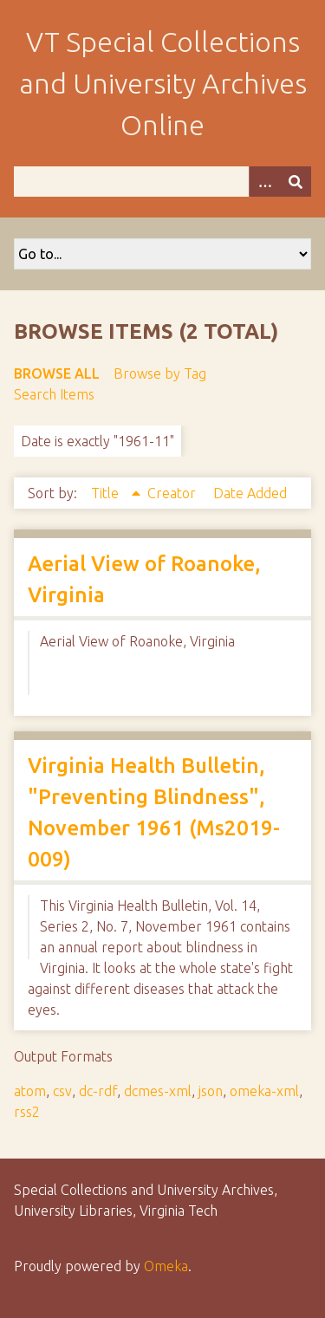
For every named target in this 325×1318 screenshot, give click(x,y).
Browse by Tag (160, 373)
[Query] (162, 181)
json (210, 1091)
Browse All (57, 373)
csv (62, 1091)
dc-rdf (98, 1091)
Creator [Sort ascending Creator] (173, 493)
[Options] (264, 181)
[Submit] (295, 181)
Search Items (54, 394)
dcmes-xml (158, 1091)
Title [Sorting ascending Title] (106, 493)
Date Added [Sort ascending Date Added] (250, 493)
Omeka (166, 1266)
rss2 (27, 1112)
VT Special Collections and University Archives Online (163, 83)
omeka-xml (264, 1091)
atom (30, 1091)
